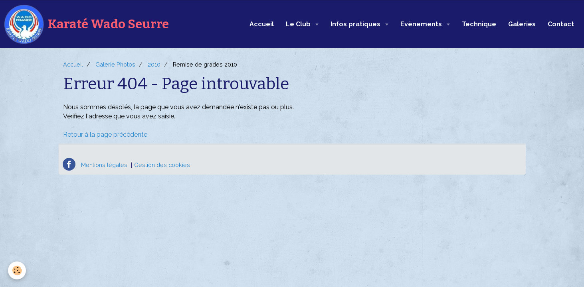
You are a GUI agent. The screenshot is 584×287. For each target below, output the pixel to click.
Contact (561, 24)
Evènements (421, 24)
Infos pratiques (356, 24)
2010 (154, 64)
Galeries (522, 24)
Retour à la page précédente (105, 134)
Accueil (261, 24)
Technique (479, 24)
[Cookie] (17, 270)
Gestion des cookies (162, 164)
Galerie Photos (115, 64)
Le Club (299, 24)
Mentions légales (104, 164)
